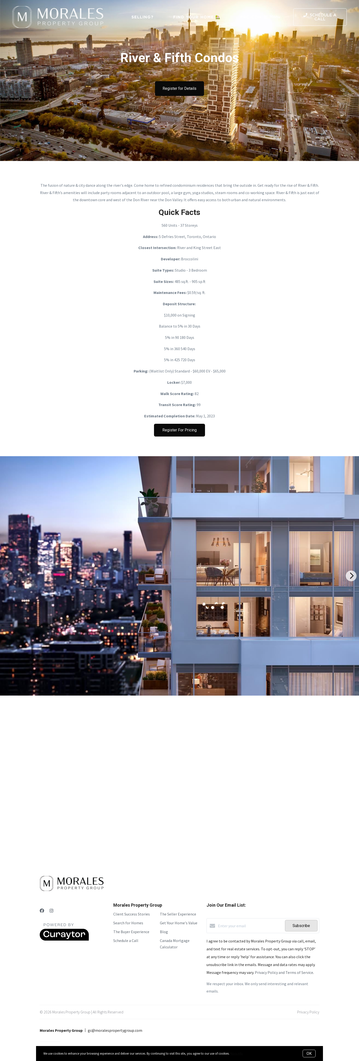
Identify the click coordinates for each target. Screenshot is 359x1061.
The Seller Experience (178, 914)
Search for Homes (128, 922)
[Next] (351, 575)
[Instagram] (51, 911)
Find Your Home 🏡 (197, 17)
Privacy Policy (308, 1011)
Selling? (142, 17)
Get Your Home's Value (178, 922)
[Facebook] (42, 911)
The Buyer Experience (131, 931)
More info (236, 1053)
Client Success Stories (131, 914)
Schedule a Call (125, 940)
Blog (164, 931)
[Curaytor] (64, 939)
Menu (272, 17)
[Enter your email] (250, 925)
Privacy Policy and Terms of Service (284, 972)
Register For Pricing (179, 430)
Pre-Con (251, 17)
